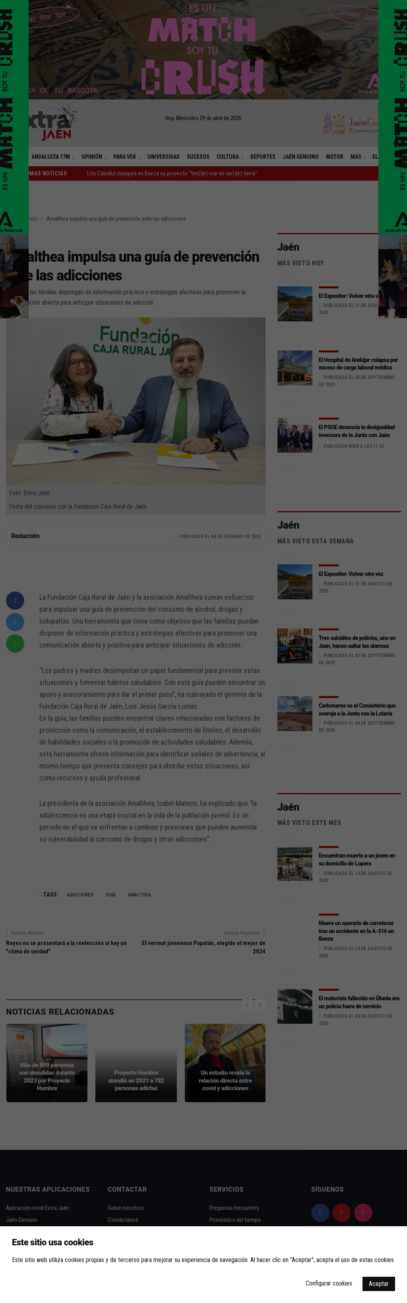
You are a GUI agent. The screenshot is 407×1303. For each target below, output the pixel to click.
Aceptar (379, 1283)
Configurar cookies (329, 1283)
